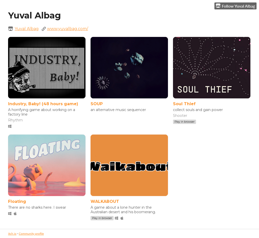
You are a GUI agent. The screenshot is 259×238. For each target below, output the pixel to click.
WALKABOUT (105, 201)
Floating (17, 201)
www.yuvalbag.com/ (67, 28)
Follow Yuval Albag (235, 5)
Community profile (31, 233)
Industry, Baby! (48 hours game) (43, 103)
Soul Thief (184, 103)
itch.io (12, 233)
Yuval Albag (27, 28)
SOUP (97, 103)
